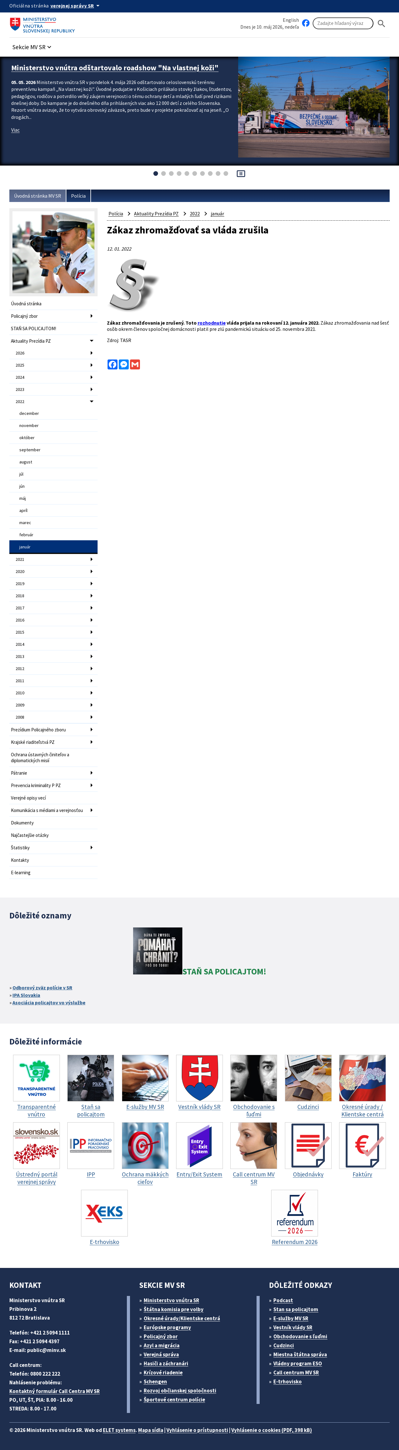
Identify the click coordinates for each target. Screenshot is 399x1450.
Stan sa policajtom (295, 1309)
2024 (20, 377)
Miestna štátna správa (300, 1354)
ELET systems (119, 1430)
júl (21, 474)
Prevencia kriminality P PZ (36, 785)
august (25, 462)
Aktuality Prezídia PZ (31, 341)
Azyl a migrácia (162, 1345)
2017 (20, 608)
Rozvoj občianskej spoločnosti (180, 1390)
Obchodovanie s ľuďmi (300, 1336)
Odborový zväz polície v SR (42, 987)
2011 (20, 680)
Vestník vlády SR (292, 1327)
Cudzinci (283, 1345)
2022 (20, 401)
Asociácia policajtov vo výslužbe (48, 1002)
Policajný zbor (24, 316)
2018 (20, 595)
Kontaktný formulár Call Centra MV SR (54, 1391)
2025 (20, 365)
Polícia (78, 196)
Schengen (155, 1381)
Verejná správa (161, 1354)
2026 (20, 353)
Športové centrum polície (174, 1399)
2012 (20, 668)
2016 (20, 620)
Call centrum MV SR (296, 1372)
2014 (20, 644)
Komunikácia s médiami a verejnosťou (47, 810)
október (27, 437)
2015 (20, 632)
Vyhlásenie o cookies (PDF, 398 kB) (271, 1430)
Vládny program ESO (297, 1363)
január (25, 547)
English (291, 20)
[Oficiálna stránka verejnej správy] (76, 5)
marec (25, 522)
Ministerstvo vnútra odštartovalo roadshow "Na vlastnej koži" (115, 68)
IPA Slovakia (26, 995)
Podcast (283, 1300)
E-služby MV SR (290, 1318)
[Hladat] (381, 23)
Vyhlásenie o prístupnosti (197, 1430)
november (29, 425)
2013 (20, 656)
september (30, 450)
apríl (23, 510)
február (26, 534)
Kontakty (20, 860)
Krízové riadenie (163, 1372)
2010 (20, 693)
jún (22, 486)
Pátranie (19, 773)
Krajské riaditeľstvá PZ (33, 742)
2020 (20, 571)
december (29, 413)
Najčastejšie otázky (30, 835)
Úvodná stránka (26, 304)
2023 (20, 389)
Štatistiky (20, 848)
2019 (20, 583)
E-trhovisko (287, 1381)
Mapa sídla (150, 1430)
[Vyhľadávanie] (343, 23)
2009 (20, 705)
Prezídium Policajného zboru (38, 730)
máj (22, 498)
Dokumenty (22, 823)
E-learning (21, 872)
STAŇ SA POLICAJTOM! (33, 328)
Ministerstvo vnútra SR (171, 1300)
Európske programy (167, 1327)
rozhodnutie (212, 323)
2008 (20, 717)
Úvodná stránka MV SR (37, 196)
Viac (15, 130)
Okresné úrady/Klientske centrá (182, 1318)
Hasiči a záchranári (166, 1363)
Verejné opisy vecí (28, 798)
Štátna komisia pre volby (174, 1309)
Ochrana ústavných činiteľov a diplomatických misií (40, 757)
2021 (20, 559)
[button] (32, 45)
